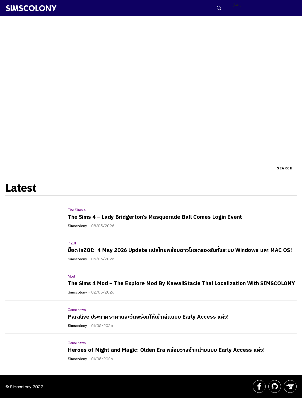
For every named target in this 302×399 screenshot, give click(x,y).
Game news (77, 309)
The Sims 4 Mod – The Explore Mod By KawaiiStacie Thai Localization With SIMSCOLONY (181, 283)
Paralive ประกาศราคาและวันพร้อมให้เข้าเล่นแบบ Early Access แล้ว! (148, 317)
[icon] (257, 388)
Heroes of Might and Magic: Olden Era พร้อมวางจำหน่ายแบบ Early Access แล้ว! (166, 350)
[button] (218, 7)
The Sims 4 (77, 210)
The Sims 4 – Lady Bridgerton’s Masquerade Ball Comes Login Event (155, 217)
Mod (71, 276)
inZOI (72, 243)
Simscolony (77, 225)
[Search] (285, 169)
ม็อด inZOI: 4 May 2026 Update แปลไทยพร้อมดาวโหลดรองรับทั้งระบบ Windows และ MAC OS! (180, 250)
